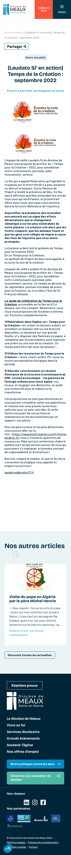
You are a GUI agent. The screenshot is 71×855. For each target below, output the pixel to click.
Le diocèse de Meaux (24, 719)
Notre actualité (14, 32)
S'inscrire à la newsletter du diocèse (31, 777)
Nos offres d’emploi (23, 752)
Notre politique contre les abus (33, 764)
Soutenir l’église (20, 745)
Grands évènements (23, 738)
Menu (62, 9)
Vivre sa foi (16, 725)
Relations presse (25, 685)
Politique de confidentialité (43, 842)
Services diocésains (23, 732)
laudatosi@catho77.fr (19, 472)
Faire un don (43, 9)
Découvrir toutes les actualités (30, 655)
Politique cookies (16, 846)
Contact (33, 846)
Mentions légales (16, 842)
